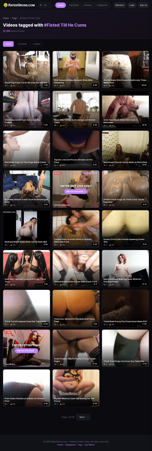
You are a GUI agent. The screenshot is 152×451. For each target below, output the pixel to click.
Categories (102, 5)
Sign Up (143, 5)
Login (132, 5)
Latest (61, 5)
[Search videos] (45, 5)
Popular (87, 5)
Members (120, 5)
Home (6, 18)
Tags (14, 18)
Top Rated (74, 5)
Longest (36, 44)
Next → (83, 417)
